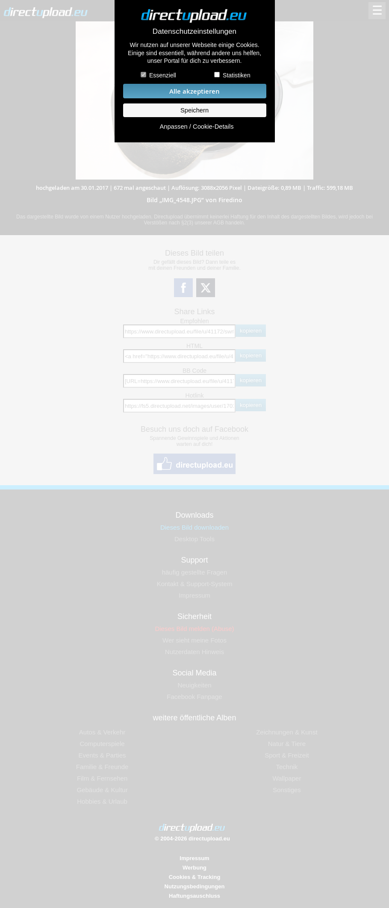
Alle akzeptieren (194, 91)
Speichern (194, 110)
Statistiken (236, 75)
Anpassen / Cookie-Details (196, 126)
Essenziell (162, 75)
